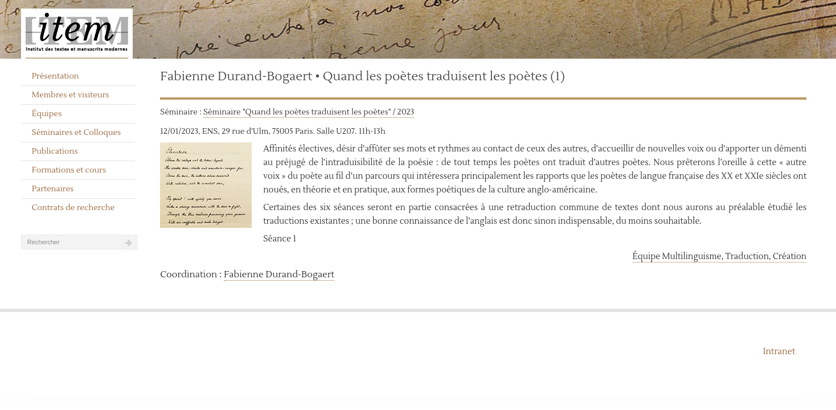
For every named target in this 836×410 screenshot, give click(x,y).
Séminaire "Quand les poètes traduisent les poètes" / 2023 (308, 112)
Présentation (55, 76)
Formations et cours (69, 170)
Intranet (779, 351)
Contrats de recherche (73, 208)
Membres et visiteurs (70, 95)
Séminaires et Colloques (76, 133)
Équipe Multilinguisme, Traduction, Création (720, 256)
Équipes (47, 114)
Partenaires (53, 189)
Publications (55, 151)
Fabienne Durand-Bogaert (279, 274)
